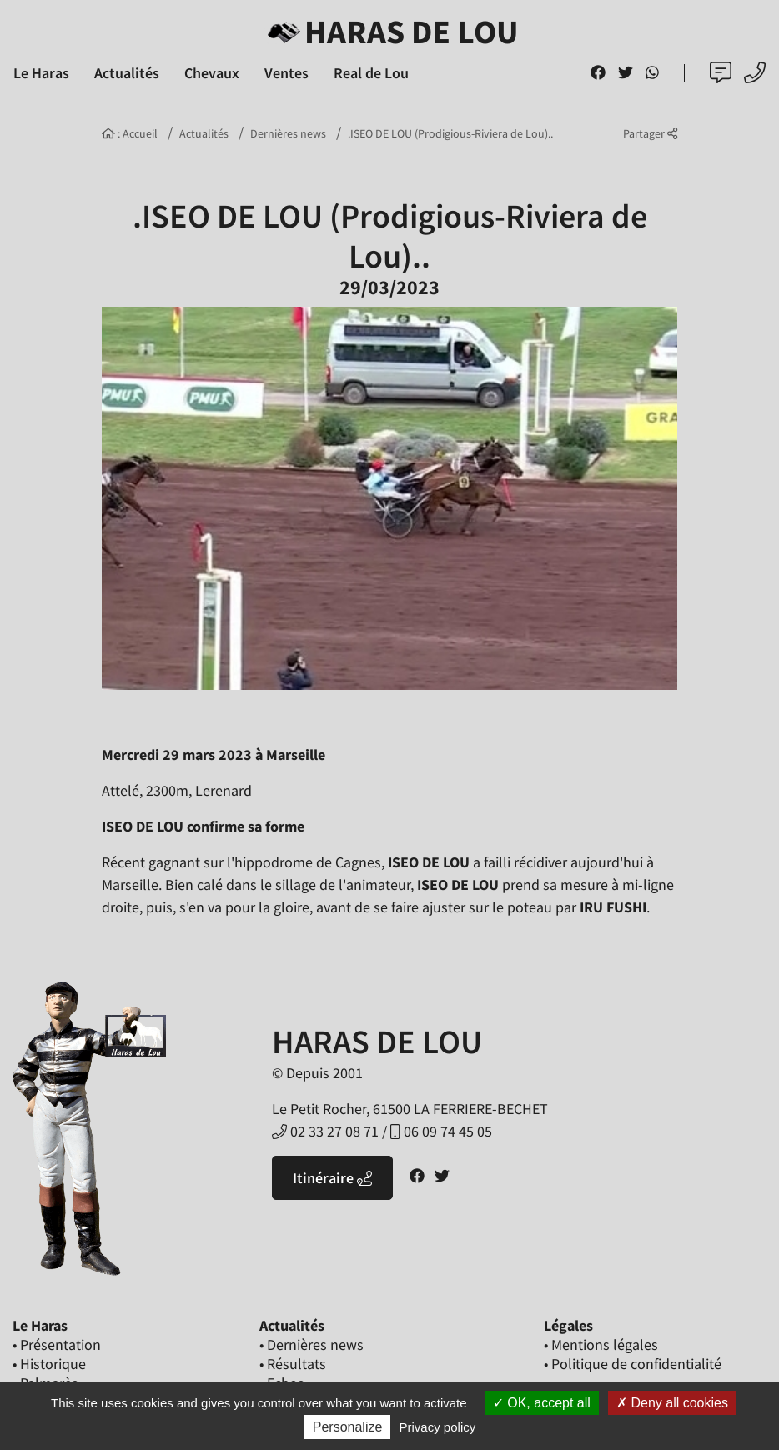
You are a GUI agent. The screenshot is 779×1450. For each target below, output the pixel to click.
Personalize (348, 1427)
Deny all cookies (672, 1403)
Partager (650, 133)
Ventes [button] (286, 72)
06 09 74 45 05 (440, 1131)
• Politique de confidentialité (632, 1363)
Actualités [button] (126, 72)
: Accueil (130, 133)
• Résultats (292, 1363)
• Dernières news (311, 1344)
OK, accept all (542, 1403)
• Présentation (57, 1344)
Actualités (204, 133)
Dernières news (288, 133)
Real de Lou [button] (371, 72)
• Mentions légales (601, 1344)
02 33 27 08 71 (325, 1131)
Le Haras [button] (41, 72)
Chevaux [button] (211, 72)
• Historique (49, 1363)
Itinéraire (332, 1178)
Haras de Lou (390, 31)
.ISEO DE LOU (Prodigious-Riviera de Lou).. (450, 133)
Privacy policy (438, 1427)
